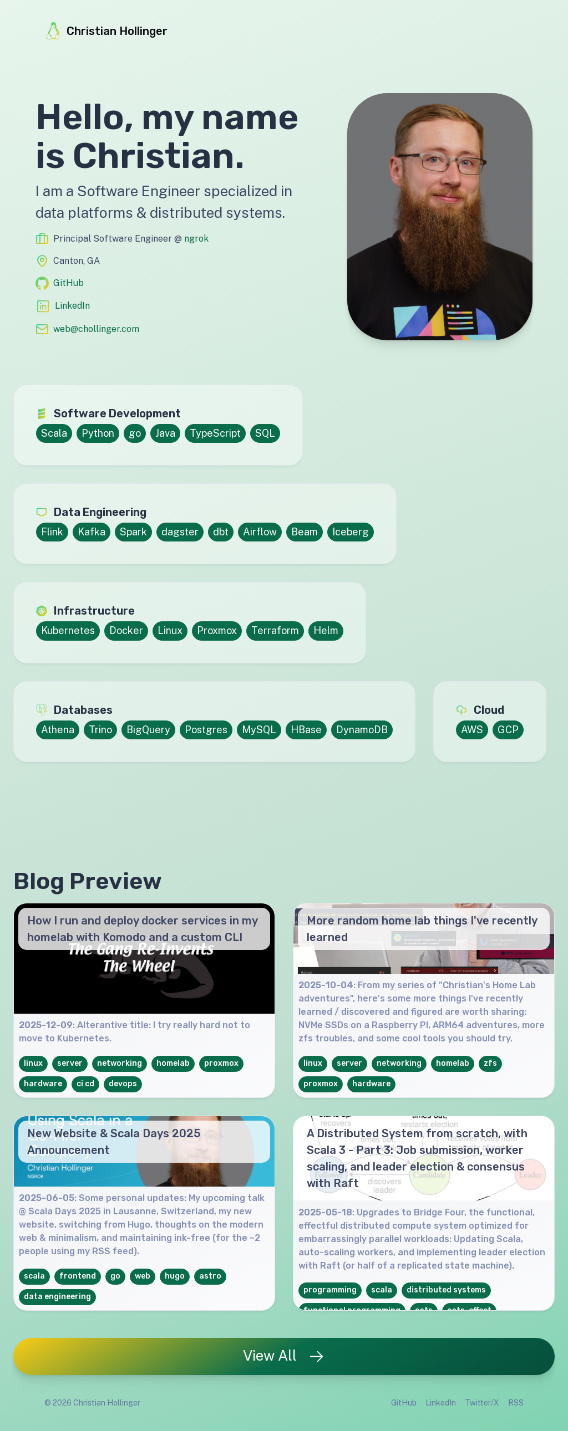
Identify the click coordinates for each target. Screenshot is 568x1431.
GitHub (68, 283)
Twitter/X (482, 1402)
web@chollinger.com (96, 329)
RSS (516, 1402)
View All (284, 1356)
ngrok (196, 238)
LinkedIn (72, 305)
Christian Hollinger (106, 31)
